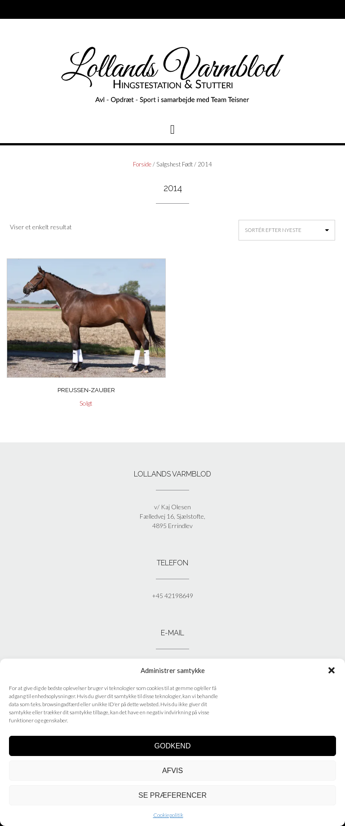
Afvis (172, 770)
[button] (331, 670)
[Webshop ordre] (287, 230)
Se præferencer (172, 795)
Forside (142, 164)
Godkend (173, 746)
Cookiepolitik (168, 815)
